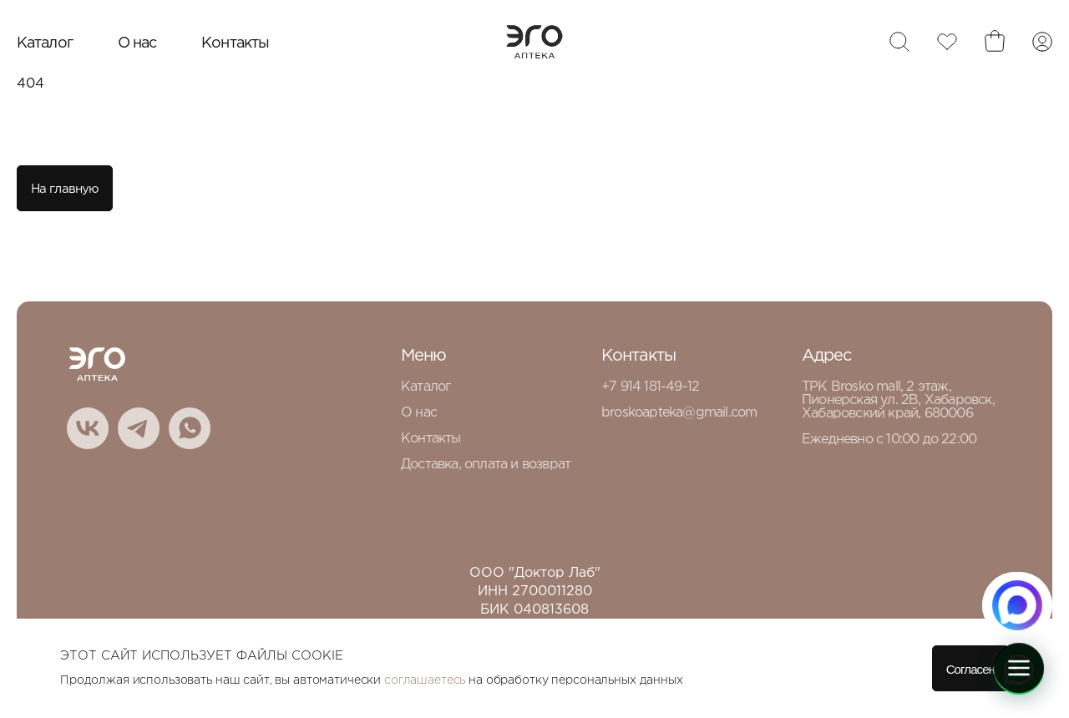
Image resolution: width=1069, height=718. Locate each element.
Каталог (45, 43)
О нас (137, 43)
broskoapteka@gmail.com (679, 413)
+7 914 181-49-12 (650, 387)
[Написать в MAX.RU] (1017, 605)
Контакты (235, 43)
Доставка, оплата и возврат (485, 464)
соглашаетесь (424, 680)
